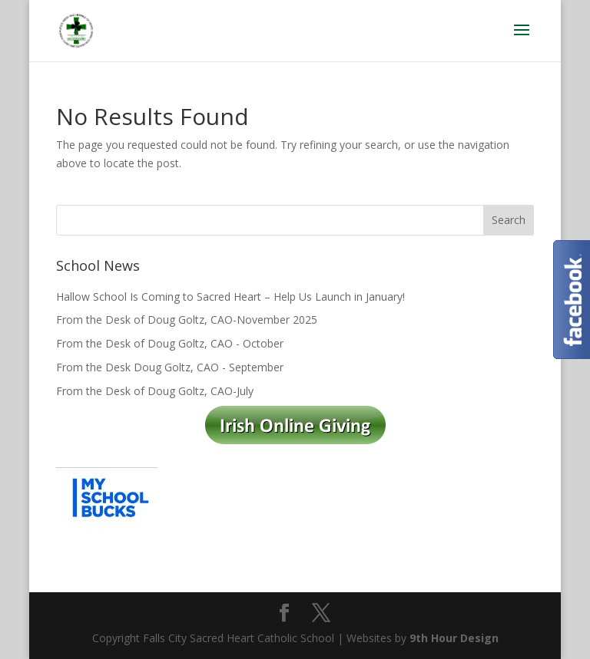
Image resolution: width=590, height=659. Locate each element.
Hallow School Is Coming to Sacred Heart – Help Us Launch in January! (230, 296)
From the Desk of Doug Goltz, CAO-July (155, 391)
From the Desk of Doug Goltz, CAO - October (169, 343)
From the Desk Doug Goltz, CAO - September (169, 367)
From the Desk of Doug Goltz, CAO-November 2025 (186, 319)
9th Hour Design (454, 638)
